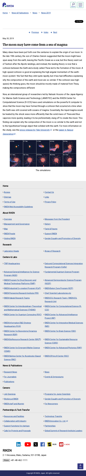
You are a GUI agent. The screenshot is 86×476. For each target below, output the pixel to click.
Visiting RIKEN (9, 238)
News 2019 (46, 13)
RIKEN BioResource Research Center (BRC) (22, 339)
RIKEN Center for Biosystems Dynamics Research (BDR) (20, 333)
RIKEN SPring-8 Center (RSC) (57, 356)
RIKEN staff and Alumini (14, 404)
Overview (8, 219)
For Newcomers (51, 404)
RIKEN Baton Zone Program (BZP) (59, 288)
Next (55, 32)
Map (6, 229)
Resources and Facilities (14, 416)
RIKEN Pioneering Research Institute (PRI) (21, 293)
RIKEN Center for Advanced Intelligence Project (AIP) (61, 316)
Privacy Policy (50, 202)
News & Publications (20, 13)
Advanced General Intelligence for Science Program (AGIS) (21, 273)
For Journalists (10, 377)
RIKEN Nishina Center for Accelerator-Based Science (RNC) (22, 358)
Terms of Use (9, 202)
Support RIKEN (51, 234)
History (48, 224)
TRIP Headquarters (12, 263)
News (35, 13)
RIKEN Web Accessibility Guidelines (18, 207)
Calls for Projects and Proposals (17, 431)
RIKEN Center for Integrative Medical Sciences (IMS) (64, 324)
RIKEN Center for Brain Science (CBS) (60, 331)
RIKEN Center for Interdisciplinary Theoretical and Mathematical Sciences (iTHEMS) (23, 308)
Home (5, 13)
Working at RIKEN (11, 399)
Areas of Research (52, 251)
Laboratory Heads (11, 251)
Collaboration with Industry (15, 421)
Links (47, 197)
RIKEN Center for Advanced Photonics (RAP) (63, 348)
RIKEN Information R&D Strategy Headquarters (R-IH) (17, 324)
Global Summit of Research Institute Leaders (63, 431)
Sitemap (7, 197)
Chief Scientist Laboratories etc (58, 293)
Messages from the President (57, 219)
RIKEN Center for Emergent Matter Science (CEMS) (22, 349)
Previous (35, 32)
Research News (10, 372)
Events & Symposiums (54, 377)
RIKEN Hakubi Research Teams (17, 298)
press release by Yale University (36, 130)
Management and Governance (17, 224)
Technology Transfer (53, 416)
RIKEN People (9, 234)
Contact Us (49, 192)
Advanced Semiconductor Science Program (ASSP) (63, 282)
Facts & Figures (51, 229)
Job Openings (10, 394)
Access (7, 192)
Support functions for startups (17, 426)
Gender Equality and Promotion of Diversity (63, 238)
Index (46, 32)
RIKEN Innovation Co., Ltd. (56, 421)
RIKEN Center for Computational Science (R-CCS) (63, 308)
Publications (9, 382)
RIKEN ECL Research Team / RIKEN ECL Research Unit (61, 300)
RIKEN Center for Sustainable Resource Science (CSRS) (61, 341)
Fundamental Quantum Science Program (62, 272)
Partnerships (50, 426)
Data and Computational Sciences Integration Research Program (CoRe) (64, 265)
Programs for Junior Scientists (57, 394)
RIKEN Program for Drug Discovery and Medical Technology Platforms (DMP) (20, 282)
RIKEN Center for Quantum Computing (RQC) (23, 315)
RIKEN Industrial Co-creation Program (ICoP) (22, 288)
